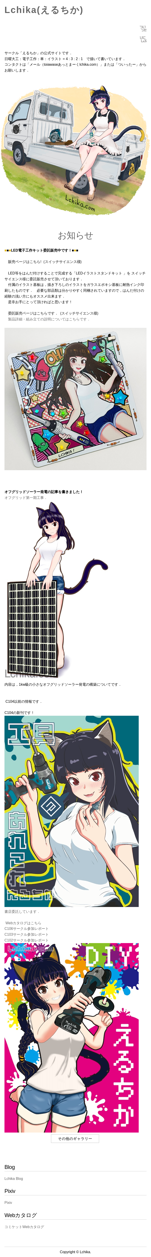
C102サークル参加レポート (26, 940)
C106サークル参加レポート (26, 929)
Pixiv (8, 1203)
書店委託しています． (22, 911)
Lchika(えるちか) (43, 10)
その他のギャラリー (75, 1139)
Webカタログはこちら (22, 923)
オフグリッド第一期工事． (25, 498)
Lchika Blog (13, 1179)
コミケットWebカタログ (24, 1227)
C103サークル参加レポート (26, 934)
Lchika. (85, 1252)
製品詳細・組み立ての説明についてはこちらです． (47, 319)
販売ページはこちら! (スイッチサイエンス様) (43, 262)
